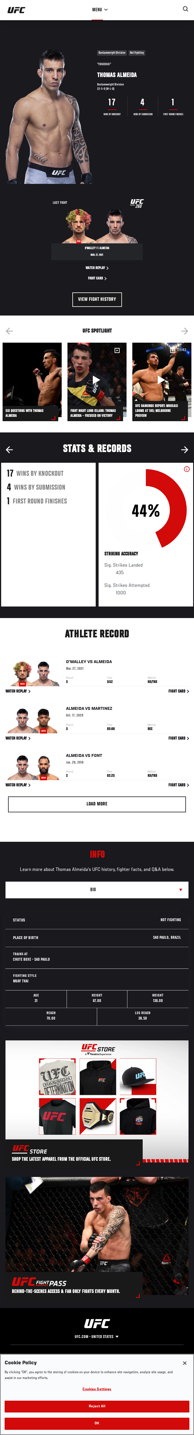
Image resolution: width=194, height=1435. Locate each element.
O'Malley (76, 663)
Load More (97, 804)
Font (96, 757)
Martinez (101, 710)
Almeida (103, 663)
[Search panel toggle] (185, 9)
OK (97, 1423)
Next (185, 331)
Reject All (97, 1406)
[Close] (184, 1363)
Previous (9, 331)
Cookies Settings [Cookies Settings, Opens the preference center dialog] (96, 1389)
